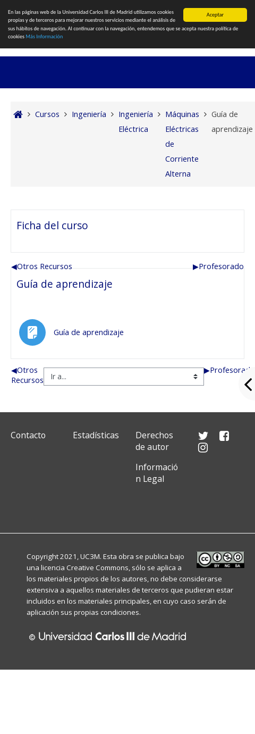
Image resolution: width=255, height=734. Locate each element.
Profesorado (218, 266)
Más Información (44, 36)
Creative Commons (97, 567)
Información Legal (156, 473)
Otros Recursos (41, 266)
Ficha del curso (52, 225)
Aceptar (215, 14)
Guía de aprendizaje (64, 284)
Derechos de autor (154, 441)
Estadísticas (96, 435)
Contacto (28, 435)
